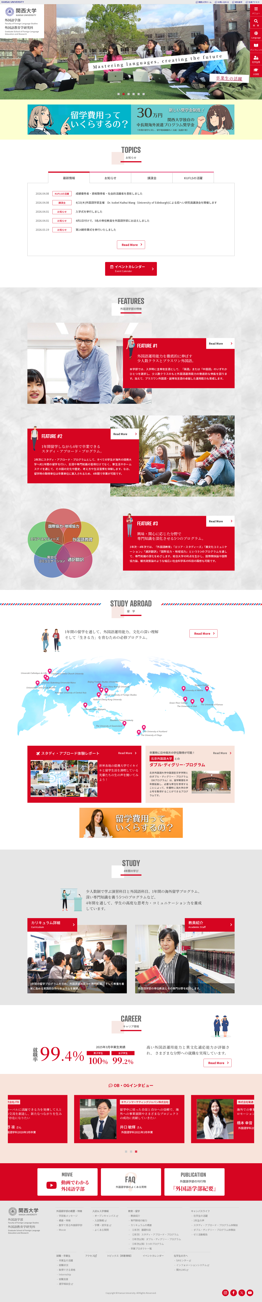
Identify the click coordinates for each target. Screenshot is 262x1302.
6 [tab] (143, 94)
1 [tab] (118, 94)
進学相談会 (66, 1283)
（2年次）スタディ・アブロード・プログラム (155, 1234)
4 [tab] (133, 94)
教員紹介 (197, 924)
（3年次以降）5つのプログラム (147, 1243)
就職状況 (63, 1265)
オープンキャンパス (106, 1215)
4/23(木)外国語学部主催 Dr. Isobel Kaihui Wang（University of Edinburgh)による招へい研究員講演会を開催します (146, 202)
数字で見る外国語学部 (70, 1225)
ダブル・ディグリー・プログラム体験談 (214, 1229)
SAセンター (183, 1260)
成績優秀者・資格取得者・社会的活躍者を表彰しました (109, 193)
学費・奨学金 (103, 1225)
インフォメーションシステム (192, 1265)
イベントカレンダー (127, 268)
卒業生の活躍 (229, 78)
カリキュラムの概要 (141, 1225)
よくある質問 (102, 1229)
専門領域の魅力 (139, 1220)
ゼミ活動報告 (200, 1234)
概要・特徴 (65, 1220)
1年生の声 (198, 1220)
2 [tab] (123, 94)
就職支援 (63, 1279)
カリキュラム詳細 (45, 924)
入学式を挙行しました (89, 212)
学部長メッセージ (68, 1215)
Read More (130, 244)
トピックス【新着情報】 (120, 1255)
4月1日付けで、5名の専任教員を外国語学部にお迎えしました (113, 221)
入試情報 (100, 1220)
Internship (65, 1274)
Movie (62, 1229)
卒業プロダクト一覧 (141, 1248)
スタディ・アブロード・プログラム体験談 (215, 1225)
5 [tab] (138, 94)
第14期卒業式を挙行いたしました (96, 230)
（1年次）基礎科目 (141, 1229)
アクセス (91, 1255)
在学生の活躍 (200, 1215)
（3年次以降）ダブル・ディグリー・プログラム (156, 1239)
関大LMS (182, 1269)
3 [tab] (128, 94)
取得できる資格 (67, 1269)
